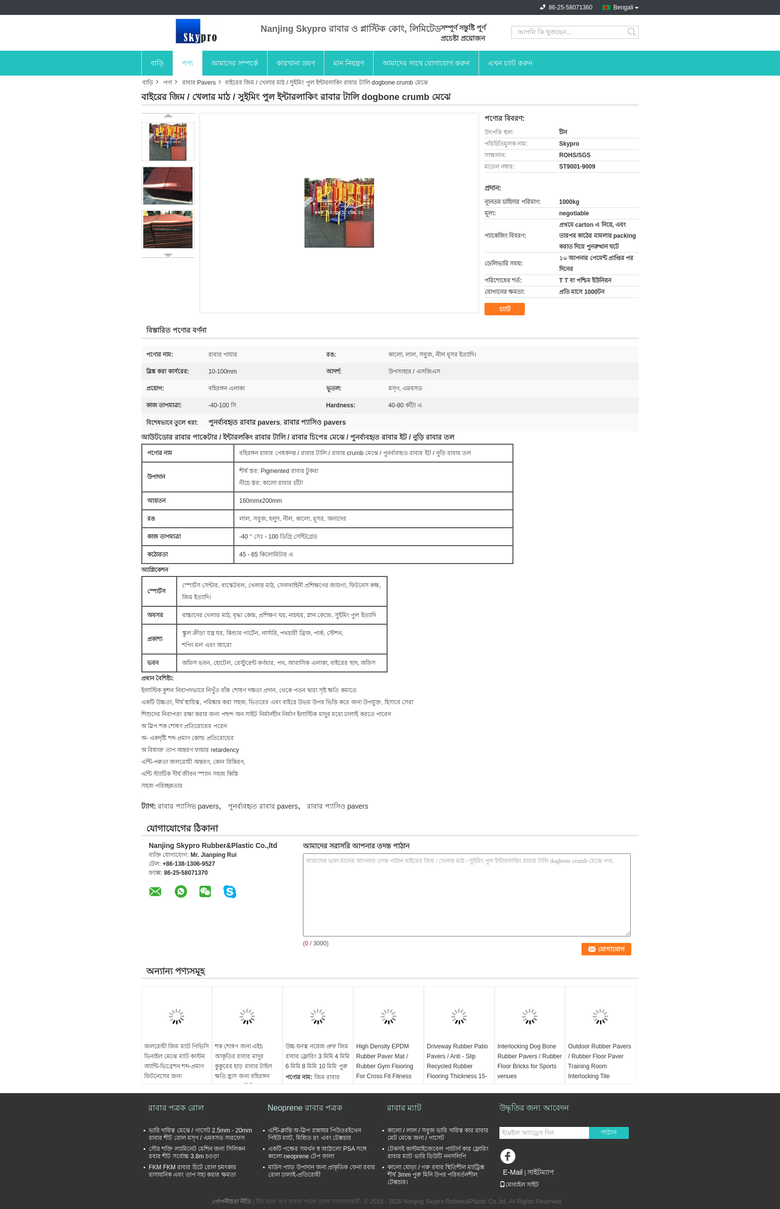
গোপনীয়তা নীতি (231, 1201)
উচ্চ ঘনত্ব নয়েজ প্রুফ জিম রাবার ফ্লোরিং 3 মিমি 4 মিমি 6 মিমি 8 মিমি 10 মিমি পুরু (318, 1056)
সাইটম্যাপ (540, 1172)
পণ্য (187, 63)
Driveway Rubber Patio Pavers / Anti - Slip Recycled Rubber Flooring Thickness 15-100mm (457, 1066)
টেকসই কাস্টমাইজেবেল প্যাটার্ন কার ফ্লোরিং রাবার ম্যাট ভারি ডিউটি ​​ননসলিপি (438, 1152)
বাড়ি (157, 63)
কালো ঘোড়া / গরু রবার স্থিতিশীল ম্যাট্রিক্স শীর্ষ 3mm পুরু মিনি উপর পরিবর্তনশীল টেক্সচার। (436, 1175)
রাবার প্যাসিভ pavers (188, 806)
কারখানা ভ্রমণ (296, 63)
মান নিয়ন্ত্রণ (348, 63)
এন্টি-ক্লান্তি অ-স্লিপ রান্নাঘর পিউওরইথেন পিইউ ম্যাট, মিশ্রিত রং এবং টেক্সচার (314, 1134)
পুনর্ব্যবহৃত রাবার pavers (263, 806)
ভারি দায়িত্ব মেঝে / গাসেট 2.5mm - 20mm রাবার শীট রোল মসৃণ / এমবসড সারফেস (200, 1134)
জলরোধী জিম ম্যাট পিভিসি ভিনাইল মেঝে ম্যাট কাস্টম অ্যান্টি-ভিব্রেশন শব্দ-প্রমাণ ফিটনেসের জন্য (176, 1061)
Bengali (623, 7)
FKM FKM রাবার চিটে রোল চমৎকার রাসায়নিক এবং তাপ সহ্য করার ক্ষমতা (192, 1171)
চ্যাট (504, 309)
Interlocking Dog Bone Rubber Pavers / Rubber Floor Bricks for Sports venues (529, 1061)
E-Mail (513, 1172)
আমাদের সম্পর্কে (234, 63)
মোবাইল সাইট (519, 1184)
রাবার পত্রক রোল (176, 1108)
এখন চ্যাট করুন (510, 63)
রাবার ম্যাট (404, 1108)
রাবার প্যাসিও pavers (337, 806)
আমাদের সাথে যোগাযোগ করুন (426, 63)
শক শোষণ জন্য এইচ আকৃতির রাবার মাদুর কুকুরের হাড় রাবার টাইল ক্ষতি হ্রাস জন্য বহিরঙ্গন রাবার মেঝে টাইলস (243, 1066)
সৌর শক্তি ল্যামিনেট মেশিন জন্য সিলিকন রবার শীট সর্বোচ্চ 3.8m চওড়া (197, 1152)
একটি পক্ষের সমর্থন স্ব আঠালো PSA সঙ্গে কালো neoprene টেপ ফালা (317, 1152)
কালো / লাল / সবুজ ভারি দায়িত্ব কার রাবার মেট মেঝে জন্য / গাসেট (438, 1134)
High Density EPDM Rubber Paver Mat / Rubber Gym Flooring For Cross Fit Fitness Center (384, 1066)
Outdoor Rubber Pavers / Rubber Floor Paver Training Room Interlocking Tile (599, 1061)
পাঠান (609, 1132)
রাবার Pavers (199, 82)
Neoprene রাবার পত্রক (305, 1108)
